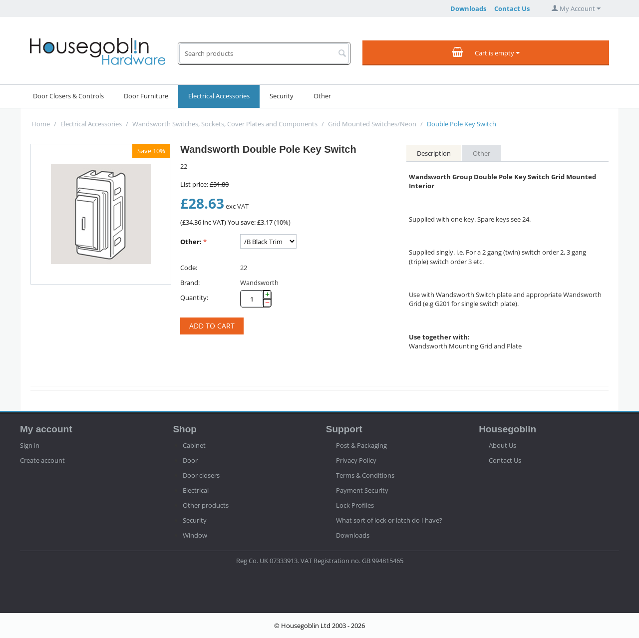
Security (282, 95)
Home (40, 123)
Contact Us (512, 8)
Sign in (29, 445)
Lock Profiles (355, 505)
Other (322, 95)
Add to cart (212, 325)
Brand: (190, 282)
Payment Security (362, 490)
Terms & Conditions (365, 475)
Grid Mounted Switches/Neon (372, 123)
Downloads (468, 8)
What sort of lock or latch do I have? (389, 520)
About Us (502, 445)
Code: (188, 267)
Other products (206, 505)
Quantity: (194, 297)
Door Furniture (146, 95)
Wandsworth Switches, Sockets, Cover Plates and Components (225, 123)
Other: (191, 241)
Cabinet (194, 445)
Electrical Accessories (219, 95)
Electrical (196, 490)
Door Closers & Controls (68, 95)
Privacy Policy (356, 460)
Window (195, 535)
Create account (42, 460)
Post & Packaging (361, 445)
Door (190, 460)
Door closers (201, 475)
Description (434, 153)
